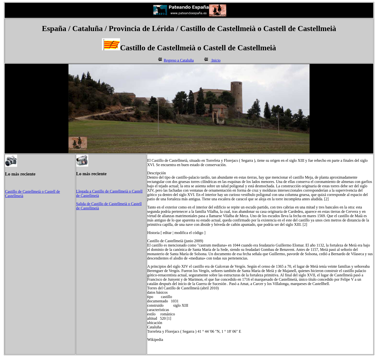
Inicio (216, 60)
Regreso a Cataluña (179, 60)
